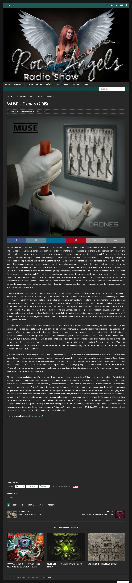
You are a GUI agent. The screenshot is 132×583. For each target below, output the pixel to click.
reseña (51, 505)
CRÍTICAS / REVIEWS (34, 84)
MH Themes (48, 577)
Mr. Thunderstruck (33, 416)
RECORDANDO (62, 84)
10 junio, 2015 (15, 111)
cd (22, 505)
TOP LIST (75, 84)
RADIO (85, 84)
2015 (15, 505)
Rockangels (27, 111)
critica (31, 505)
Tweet (11, 486)
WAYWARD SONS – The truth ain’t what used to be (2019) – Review (23, 565)
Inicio (7, 84)
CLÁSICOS (49, 84)
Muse (41, 505)
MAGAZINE (18, 84)
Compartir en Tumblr (61, 486)
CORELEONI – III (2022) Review (102, 563)
